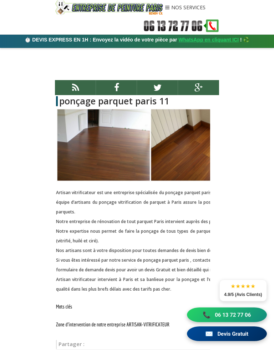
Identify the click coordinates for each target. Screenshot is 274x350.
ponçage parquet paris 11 (114, 101)
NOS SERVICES (188, 7)
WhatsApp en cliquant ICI (208, 40)
